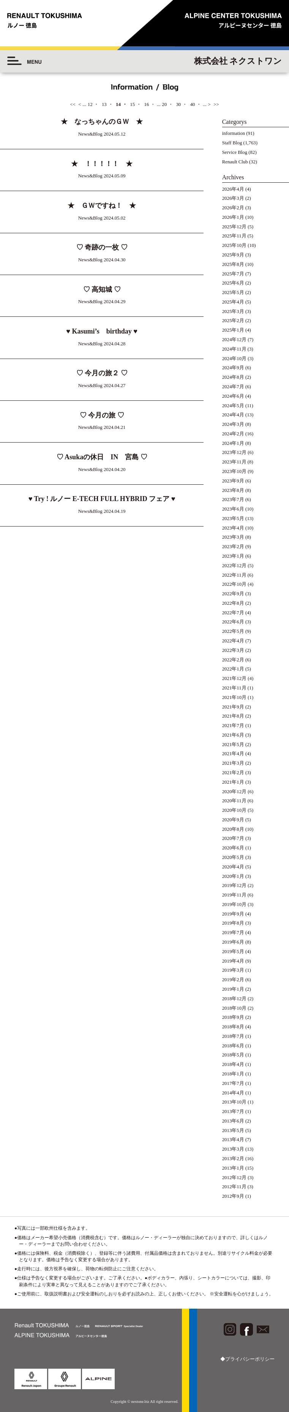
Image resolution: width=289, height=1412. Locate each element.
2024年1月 (233, 443)
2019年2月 (233, 979)
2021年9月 (233, 707)
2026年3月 (233, 198)
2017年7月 (233, 1083)
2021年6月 (233, 735)
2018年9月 (233, 1017)
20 (164, 104)
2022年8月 (233, 603)
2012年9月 (233, 1196)
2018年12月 (234, 998)
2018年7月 (233, 1036)
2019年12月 (234, 885)
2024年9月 (233, 367)
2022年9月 (233, 593)
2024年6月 (233, 396)
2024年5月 (233, 405)
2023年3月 (233, 537)
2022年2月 (233, 660)
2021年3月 (233, 763)
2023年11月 (234, 462)
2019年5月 (233, 951)
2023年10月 (234, 471)
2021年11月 (234, 688)
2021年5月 (233, 744)
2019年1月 (233, 989)
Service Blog (234, 152)
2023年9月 (233, 481)
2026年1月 (233, 217)
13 (104, 104)
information (233, 133)
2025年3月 (233, 311)
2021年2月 (233, 772)
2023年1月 (233, 556)
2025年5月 (233, 292)
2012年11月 (234, 1186)
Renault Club (235, 161)
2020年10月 (234, 810)
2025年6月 (233, 283)
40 (192, 104)
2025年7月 (233, 274)
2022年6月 (233, 622)
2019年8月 (233, 923)
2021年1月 (233, 782)
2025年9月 (233, 255)
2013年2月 (233, 1158)
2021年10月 (234, 697)
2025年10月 (234, 245)
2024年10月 (234, 358)
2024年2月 (233, 433)
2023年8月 (233, 490)
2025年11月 (234, 236)
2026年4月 (233, 189)
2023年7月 (233, 499)
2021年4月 (233, 753)
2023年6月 (233, 509)
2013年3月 (233, 1149)
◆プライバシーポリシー (247, 1359)
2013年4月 (233, 1139)
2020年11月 (234, 800)
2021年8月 (233, 716)
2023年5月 (233, 518)
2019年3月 (233, 970)
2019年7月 (233, 932)
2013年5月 (233, 1130)
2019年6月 (233, 942)
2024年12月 (234, 339)
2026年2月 (233, 207)
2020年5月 (233, 857)
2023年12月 (234, 452)
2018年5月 (233, 1055)
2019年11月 (234, 895)
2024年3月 (233, 424)
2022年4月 (233, 641)
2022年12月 (234, 565)
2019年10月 (234, 904)
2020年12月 (234, 791)
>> (216, 104)
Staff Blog (232, 142)
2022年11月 (234, 575)
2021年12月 (234, 678)
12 (90, 104)
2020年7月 (233, 838)
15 (132, 104)
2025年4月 (233, 302)
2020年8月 (233, 829)
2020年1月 (233, 876)
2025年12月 (234, 226)
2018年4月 (233, 1064)
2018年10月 (234, 1008)
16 (146, 104)
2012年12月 (234, 1177)
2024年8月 (233, 377)
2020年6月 (233, 848)
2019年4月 (233, 961)
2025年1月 (233, 330)
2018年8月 (233, 1026)
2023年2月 (233, 546)
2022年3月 (233, 650)
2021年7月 (233, 725)
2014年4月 (233, 1093)
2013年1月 (233, 1168)
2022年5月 (233, 631)
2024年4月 (233, 414)
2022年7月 (233, 612)
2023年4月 (233, 528)
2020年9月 (233, 819)
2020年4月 (233, 867)
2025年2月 (233, 320)
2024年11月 (234, 349)
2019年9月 (233, 914)
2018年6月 (233, 1045)
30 (178, 104)
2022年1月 (233, 669)
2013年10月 (234, 1102)
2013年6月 (233, 1121)
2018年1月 (233, 1074)
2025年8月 (233, 264)
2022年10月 (234, 584)
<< (72, 104)
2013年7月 (233, 1111)
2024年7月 (233, 386)
